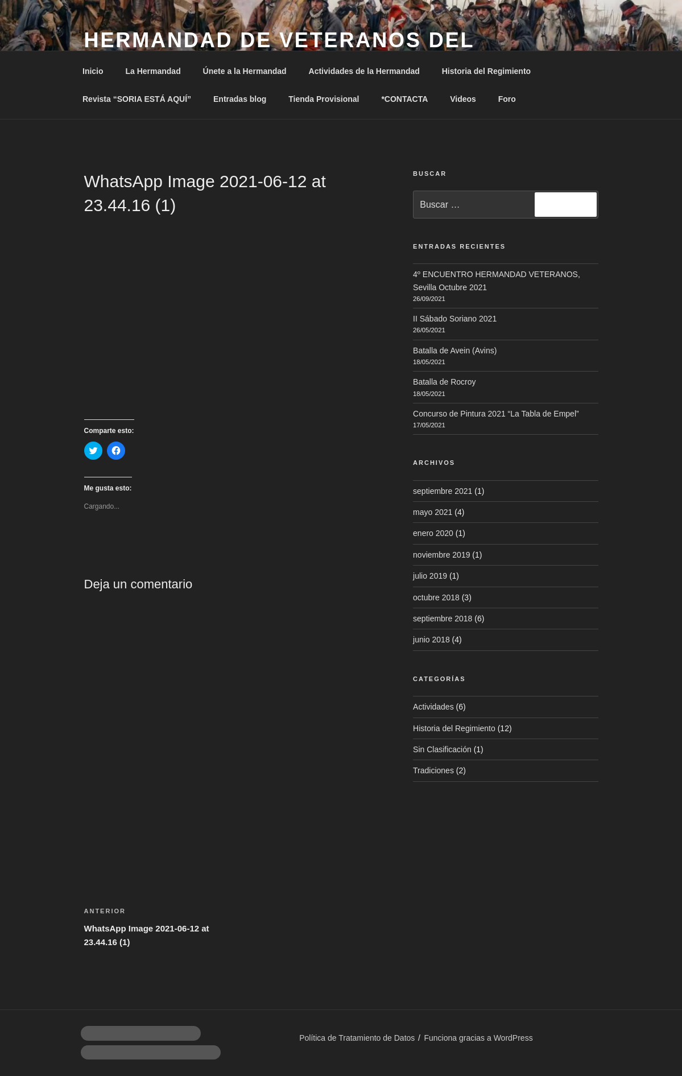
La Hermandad (152, 71)
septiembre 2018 (442, 618)
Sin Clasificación (442, 749)
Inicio (93, 71)
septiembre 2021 (442, 491)
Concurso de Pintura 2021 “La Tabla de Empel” (496, 413)
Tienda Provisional (323, 99)
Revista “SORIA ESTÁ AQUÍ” (136, 99)
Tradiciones (433, 770)
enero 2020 (433, 533)
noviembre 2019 (441, 554)
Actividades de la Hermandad (364, 71)
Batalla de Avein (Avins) (455, 350)
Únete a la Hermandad (245, 71)
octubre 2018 (436, 597)
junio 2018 (431, 639)
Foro (507, 99)
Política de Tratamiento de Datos (357, 1037)
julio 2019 (430, 575)
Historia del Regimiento (486, 71)
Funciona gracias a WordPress (478, 1037)
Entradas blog (239, 99)
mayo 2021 (432, 512)
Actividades (433, 706)
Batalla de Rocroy (444, 381)
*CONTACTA (404, 99)
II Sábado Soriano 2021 (455, 318)
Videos (463, 99)
